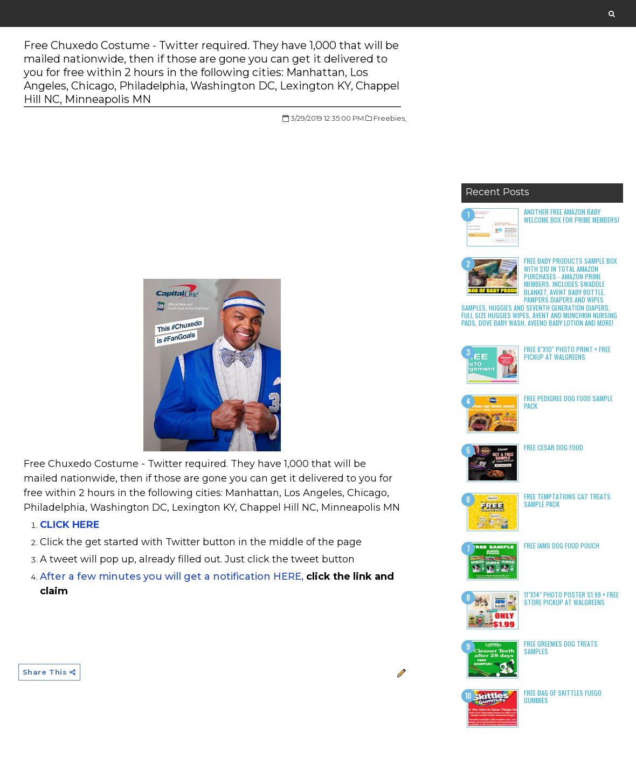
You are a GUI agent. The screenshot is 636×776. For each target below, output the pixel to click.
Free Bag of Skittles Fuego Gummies (563, 696)
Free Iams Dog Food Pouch (561, 545)
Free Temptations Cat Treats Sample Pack (567, 500)
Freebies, (390, 118)
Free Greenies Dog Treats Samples (561, 647)
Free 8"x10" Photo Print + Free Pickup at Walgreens (567, 353)
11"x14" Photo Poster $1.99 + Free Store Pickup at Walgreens (571, 598)
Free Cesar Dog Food (553, 447)
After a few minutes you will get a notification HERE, (171, 576)
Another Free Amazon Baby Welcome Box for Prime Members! (571, 215)
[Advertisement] (542, 110)
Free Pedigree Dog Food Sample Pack (568, 402)
